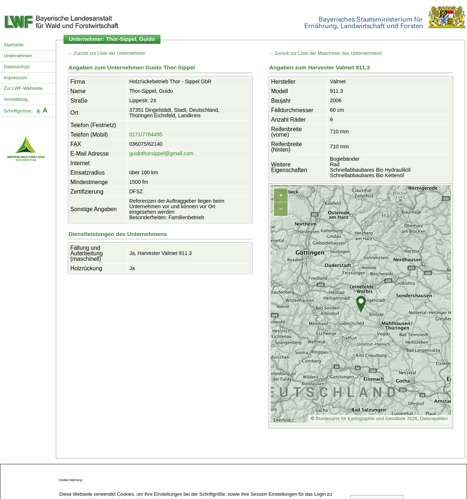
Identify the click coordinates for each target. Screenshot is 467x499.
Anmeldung (16, 99)
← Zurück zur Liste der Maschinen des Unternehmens (325, 53)
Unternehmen (18, 55)
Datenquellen (434, 418)
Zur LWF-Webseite (23, 88)
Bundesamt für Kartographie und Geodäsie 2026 (366, 418)
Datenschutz (17, 66)
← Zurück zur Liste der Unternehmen (107, 53)
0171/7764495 (145, 134)
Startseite (14, 44)
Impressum (15, 77)
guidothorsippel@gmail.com (161, 153)
